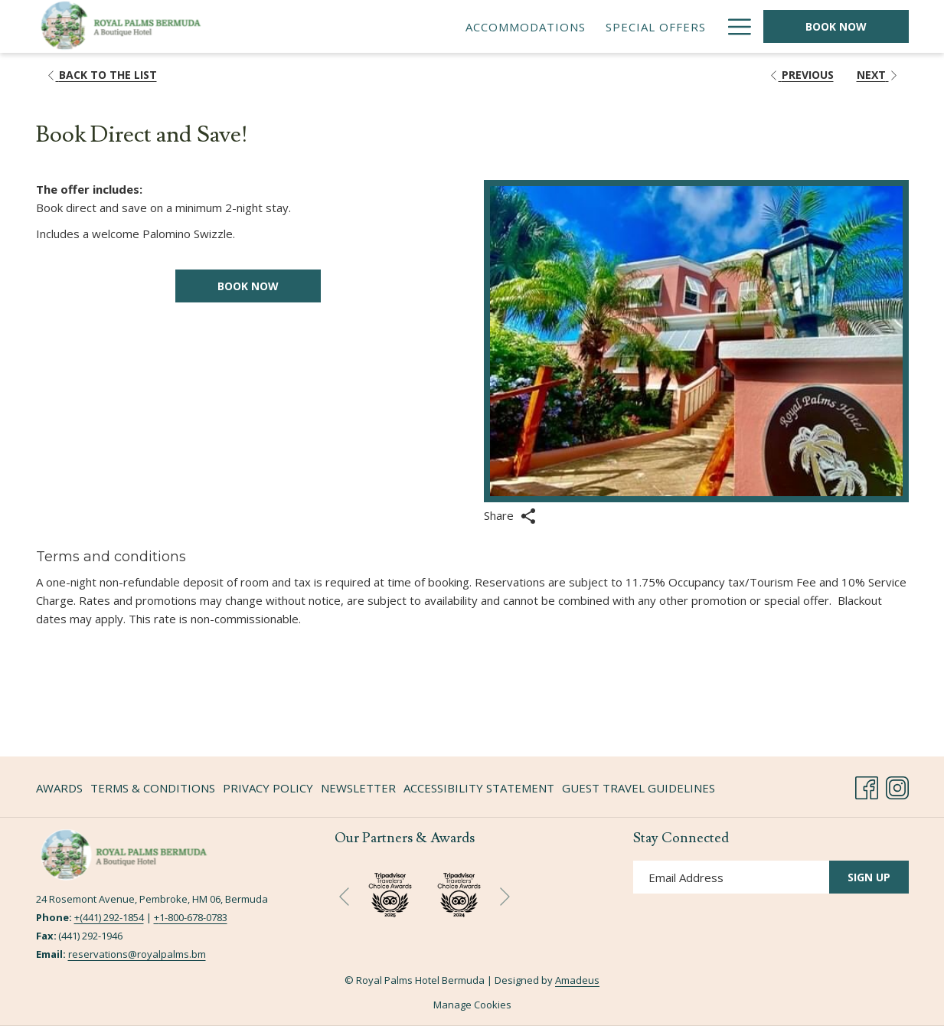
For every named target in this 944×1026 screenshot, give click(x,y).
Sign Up (869, 877)
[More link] (734, 26)
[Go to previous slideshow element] (344, 897)
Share (510, 516)
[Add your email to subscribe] (731, 877)
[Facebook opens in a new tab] (866, 785)
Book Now (836, 26)
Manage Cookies (472, 1004)
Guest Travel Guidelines (638, 788)
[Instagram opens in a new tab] (897, 785)
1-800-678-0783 (193, 917)
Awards (59, 788)
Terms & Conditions (152, 788)
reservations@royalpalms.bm (137, 954)
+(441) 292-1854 (109, 917)
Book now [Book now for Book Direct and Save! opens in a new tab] (248, 286)
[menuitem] (460, 26)
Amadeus (577, 980)
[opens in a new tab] (459, 892)
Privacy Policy (268, 788)
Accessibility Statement (478, 788)
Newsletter (358, 788)
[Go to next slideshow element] (504, 897)
